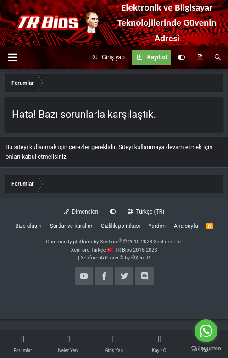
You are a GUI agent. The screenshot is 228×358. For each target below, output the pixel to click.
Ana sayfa (186, 226)
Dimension (81, 212)
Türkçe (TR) (146, 212)
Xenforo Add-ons (115, 258)
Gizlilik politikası (120, 226)
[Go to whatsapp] (206, 330)
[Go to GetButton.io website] (206, 349)
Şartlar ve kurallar (71, 226)
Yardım (157, 226)
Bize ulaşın (28, 226)
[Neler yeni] (199, 57)
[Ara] (217, 57)
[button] (12, 57)
